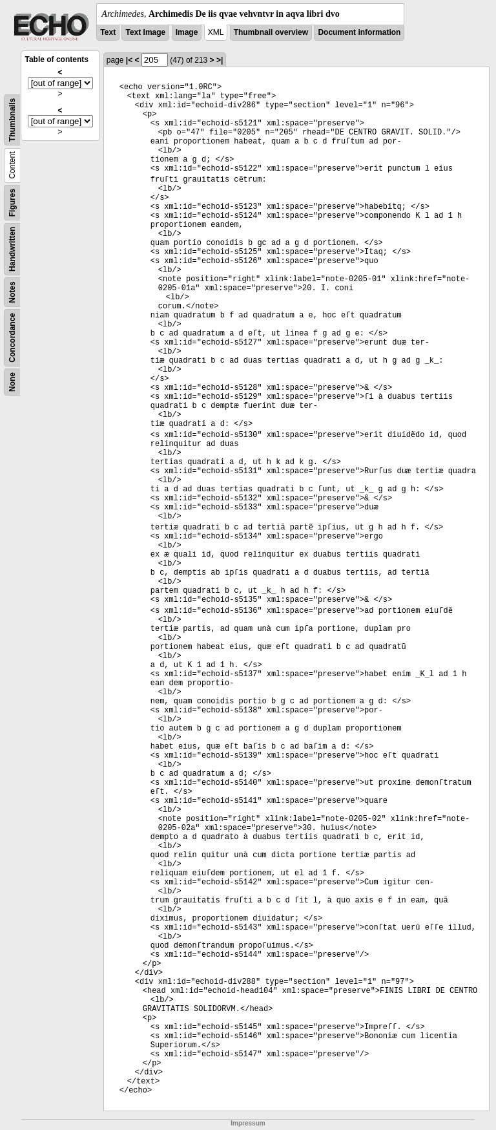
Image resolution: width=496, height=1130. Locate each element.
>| (219, 60)
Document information (359, 32)
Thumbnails (12, 120)
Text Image (145, 32)
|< (129, 60)
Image (187, 32)
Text (108, 32)
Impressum (248, 1123)
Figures (12, 203)
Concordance (12, 338)
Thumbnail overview (271, 32)
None (12, 382)
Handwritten (12, 249)
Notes (12, 292)
